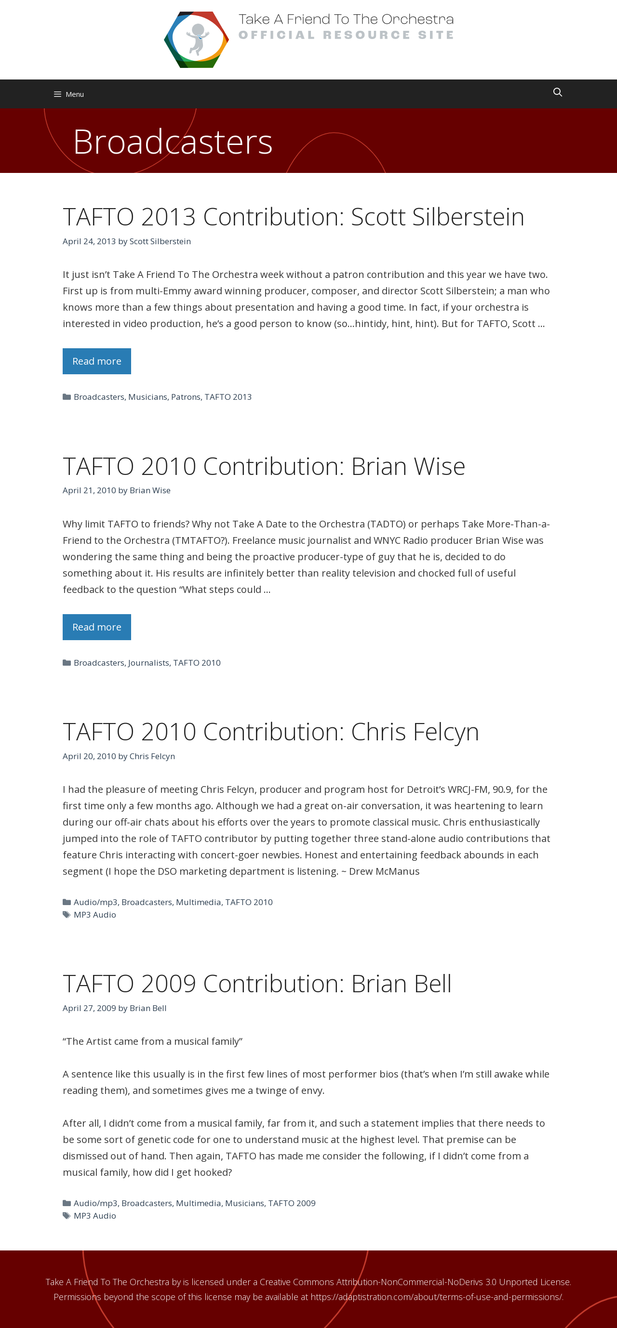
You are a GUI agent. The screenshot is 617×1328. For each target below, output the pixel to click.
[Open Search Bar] (558, 92)
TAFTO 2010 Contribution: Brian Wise (264, 465)
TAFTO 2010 (197, 662)
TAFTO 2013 (228, 396)
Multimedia (198, 901)
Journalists (148, 662)
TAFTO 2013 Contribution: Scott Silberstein (294, 216)
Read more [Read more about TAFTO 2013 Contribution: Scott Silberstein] (96, 361)
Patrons (186, 396)
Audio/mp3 (96, 901)
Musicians (147, 396)
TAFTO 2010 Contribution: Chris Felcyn (271, 731)
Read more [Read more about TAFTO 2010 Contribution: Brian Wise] (96, 626)
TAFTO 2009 (292, 1203)
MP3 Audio (95, 914)
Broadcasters (99, 396)
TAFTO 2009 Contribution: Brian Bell (257, 983)
